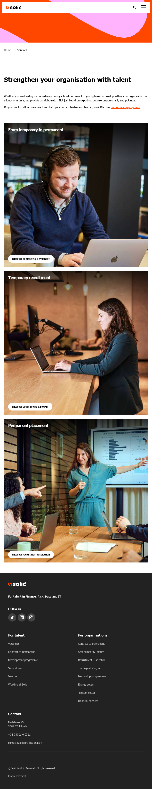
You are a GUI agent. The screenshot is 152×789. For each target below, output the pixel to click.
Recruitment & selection (92, 660)
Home (7, 50)
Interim (12, 676)
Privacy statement (17, 776)
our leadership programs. (125, 107)
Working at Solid (18, 684)
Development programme (23, 660)
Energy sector (86, 684)
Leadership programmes (92, 676)
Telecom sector (86, 692)
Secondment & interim (91, 652)
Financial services (88, 701)
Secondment (15, 668)
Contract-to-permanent (21, 652)
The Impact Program (90, 668)
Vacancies (13, 643)
